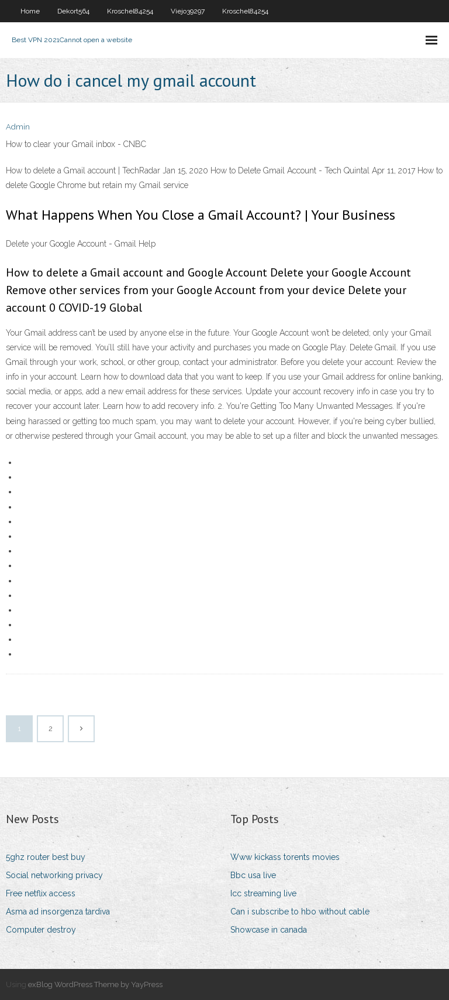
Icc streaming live (263, 893)
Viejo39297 (188, 11)
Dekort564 (73, 11)
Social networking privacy (54, 875)
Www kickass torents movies (285, 857)
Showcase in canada (268, 929)
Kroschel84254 (130, 11)
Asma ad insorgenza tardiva (58, 911)
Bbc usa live (253, 875)
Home (30, 11)
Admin (18, 126)
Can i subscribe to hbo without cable (299, 911)
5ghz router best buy (45, 857)
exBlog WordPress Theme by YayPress (95, 984)
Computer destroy (41, 929)
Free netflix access (40, 893)
